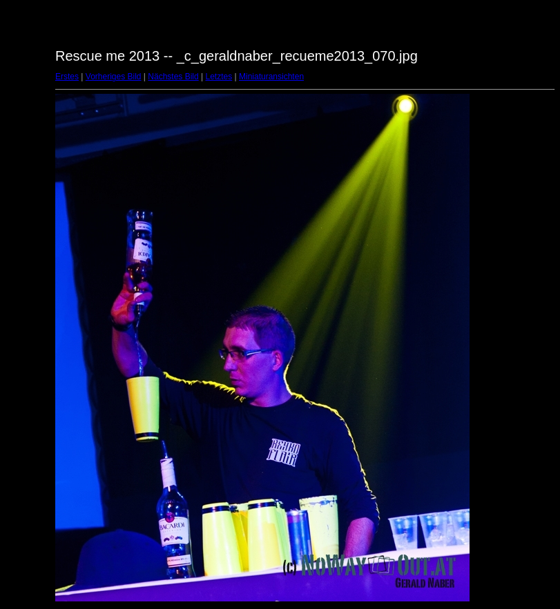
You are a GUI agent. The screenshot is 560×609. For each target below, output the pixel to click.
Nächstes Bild (173, 76)
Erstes (67, 76)
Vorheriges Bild (114, 76)
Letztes (219, 76)
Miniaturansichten (271, 76)
